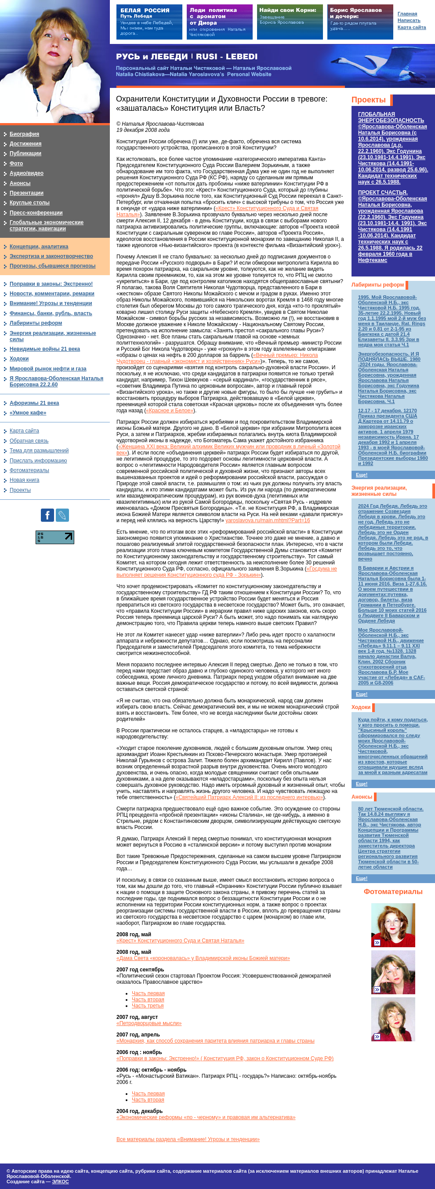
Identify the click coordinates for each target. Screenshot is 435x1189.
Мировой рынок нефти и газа (48, 369)
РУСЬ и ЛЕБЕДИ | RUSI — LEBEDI (186, 57)
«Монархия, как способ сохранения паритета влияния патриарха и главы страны (215, 1041)
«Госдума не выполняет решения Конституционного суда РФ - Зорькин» (226, 572)
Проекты (369, 99)
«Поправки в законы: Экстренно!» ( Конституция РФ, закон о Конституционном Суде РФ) (225, 1058)
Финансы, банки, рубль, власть (51, 313)
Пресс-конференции (36, 213)
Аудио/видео (27, 173)
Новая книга (24, 480)
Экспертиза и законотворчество (51, 256)
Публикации (25, 153)
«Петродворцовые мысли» (148, 1023)
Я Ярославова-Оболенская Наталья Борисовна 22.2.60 (56, 381)
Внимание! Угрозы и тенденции (51, 303)
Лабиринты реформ (378, 285)
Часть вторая (148, 999)
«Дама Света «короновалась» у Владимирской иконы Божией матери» (203, 958)
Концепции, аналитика (39, 247)
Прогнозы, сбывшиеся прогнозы (53, 266)
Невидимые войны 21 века (45, 349)
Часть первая (148, 993)
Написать (409, 20)
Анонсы (362, 797)
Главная (407, 13)
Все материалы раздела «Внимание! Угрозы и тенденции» (188, 1139)
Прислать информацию (38, 461)
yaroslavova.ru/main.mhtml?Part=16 (267, 520)
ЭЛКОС (60, 1181)
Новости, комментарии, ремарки (52, 294)
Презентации (27, 193)
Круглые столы (30, 203)
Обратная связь (29, 441)
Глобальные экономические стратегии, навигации (46, 225)
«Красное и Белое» (169, 410)
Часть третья (147, 1006)
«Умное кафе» (28, 413)
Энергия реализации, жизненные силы (379, 491)
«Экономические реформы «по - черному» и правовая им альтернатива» (206, 1117)
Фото (16, 163)
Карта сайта (24, 431)
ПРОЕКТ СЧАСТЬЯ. (392, 226)
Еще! (361, 474)
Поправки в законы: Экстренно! (51, 284)
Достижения (25, 144)
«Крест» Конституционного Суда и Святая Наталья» (180, 941)
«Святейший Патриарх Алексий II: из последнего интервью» (249, 797)
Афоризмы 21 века (34, 403)
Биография (24, 134)
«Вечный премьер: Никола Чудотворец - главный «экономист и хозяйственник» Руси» (217, 358)
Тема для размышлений (39, 450)
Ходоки (361, 707)
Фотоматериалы (393, 891)
